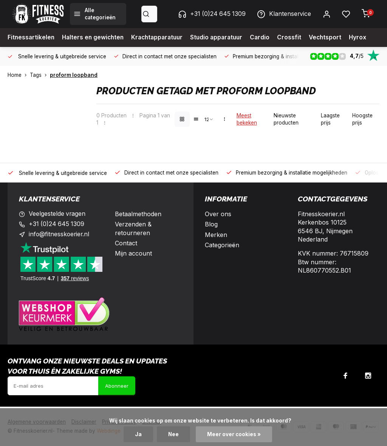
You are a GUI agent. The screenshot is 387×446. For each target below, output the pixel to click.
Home (19, 75)
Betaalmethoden (138, 214)
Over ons (218, 214)
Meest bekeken (247, 119)
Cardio (269, 37)
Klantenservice (284, 14)
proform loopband (74, 75)
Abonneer (116, 386)
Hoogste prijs (362, 119)
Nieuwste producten (286, 119)
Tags (40, 75)
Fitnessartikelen (32, 37)
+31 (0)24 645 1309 (210, 14)
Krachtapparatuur (162, 37)
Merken (216, 235)
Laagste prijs (330, 119)
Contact (126, 243)
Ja (138, 434)
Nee (173, 434)
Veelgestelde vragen (57, 214)
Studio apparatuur (224, 37)
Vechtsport (334, 37)
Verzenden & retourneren (133, 228)
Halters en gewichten (95, 37)
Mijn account (133, 253)
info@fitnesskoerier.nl (60, 235)
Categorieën (222, 245)
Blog (211, 224)
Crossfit (298, 37)
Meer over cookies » (234, 434)
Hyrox (368, 37)
